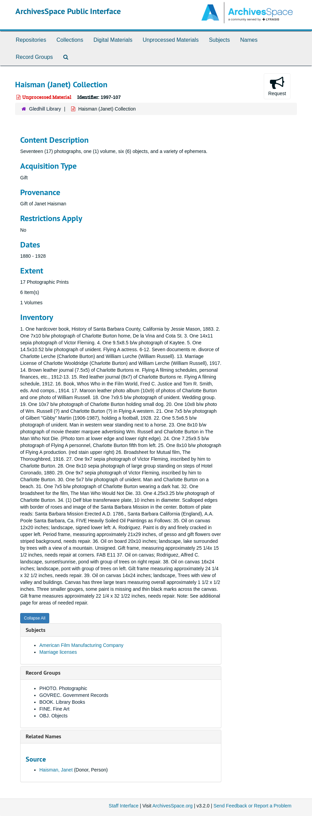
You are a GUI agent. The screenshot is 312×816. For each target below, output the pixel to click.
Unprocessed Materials (171, 40)
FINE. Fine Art (54, 709)
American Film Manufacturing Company (81, 645)
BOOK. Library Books (62, 702)
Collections (69, 40)
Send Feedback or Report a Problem (252, 805)
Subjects (219, 40)
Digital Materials (112, 40)
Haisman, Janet (56, 770)
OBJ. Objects (53, 715)
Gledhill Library (45, 109)
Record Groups (34, 57)
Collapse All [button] (35, 618)
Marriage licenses (58, 652)
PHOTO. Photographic (63, 688)
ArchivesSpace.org (172, 805)
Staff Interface (124, 805)
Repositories (31, 40)
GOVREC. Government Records (73, 695)
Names (249, 40)
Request (277, 86)
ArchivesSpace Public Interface (68, 11)
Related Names (43, 736)
